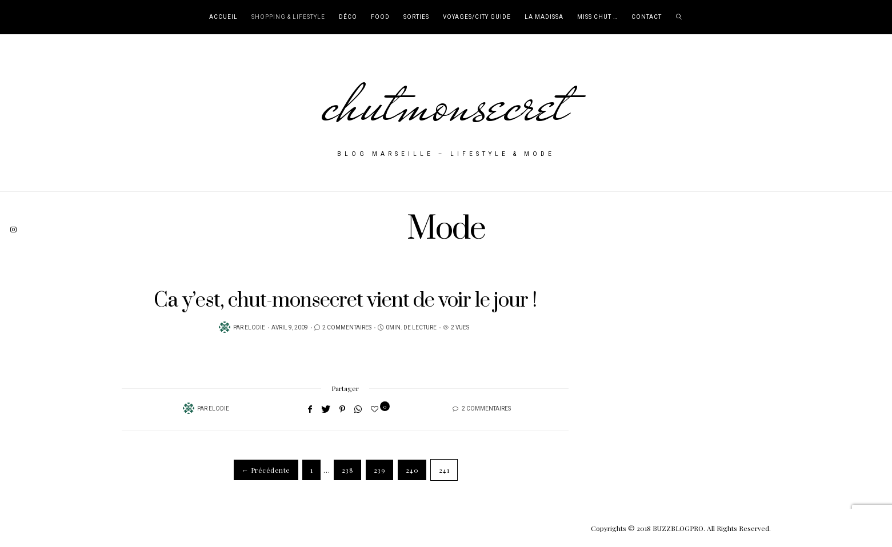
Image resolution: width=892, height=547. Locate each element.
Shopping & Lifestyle (288, 17)
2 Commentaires (346, 328)
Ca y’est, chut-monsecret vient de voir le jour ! (345, 300)
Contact (646, 17)
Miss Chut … (597, 17)
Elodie (255, 328)
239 (379, 469)
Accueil (223, 17)
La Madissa (544, 17)
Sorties (416, 17)
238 (347, 469)
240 (412, 469)
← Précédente (266, 469)
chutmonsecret (446, 104)
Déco (348, 17)
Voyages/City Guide (477, 17)
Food (380, 17)
